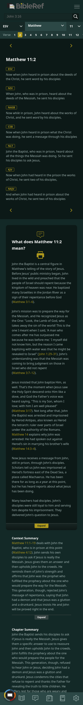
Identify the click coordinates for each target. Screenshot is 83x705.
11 (71, 26)
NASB (11, 107)
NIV (10, 88)
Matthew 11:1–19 (23, 543)
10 (63, 35)
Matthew (34, 25)
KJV (10, 169)
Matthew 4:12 (22, 552)
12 (77, 35)
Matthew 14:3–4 (24, 449)
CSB (10, 126)
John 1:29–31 (48, 354)
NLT (10, 146)
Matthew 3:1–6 (23, 302)
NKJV (11, 188)
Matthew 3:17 (22, 411)
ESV (10, 69)
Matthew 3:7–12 (24, 373)
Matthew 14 (20, 434)
